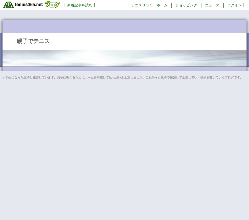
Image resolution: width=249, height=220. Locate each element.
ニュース (212, 5)
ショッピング (186, 5)
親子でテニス (33, 41)
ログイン (234, 5)
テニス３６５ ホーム (149, 5)
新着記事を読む (80, 5)
